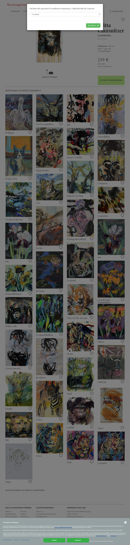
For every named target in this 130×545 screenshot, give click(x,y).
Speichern (93, 25)
